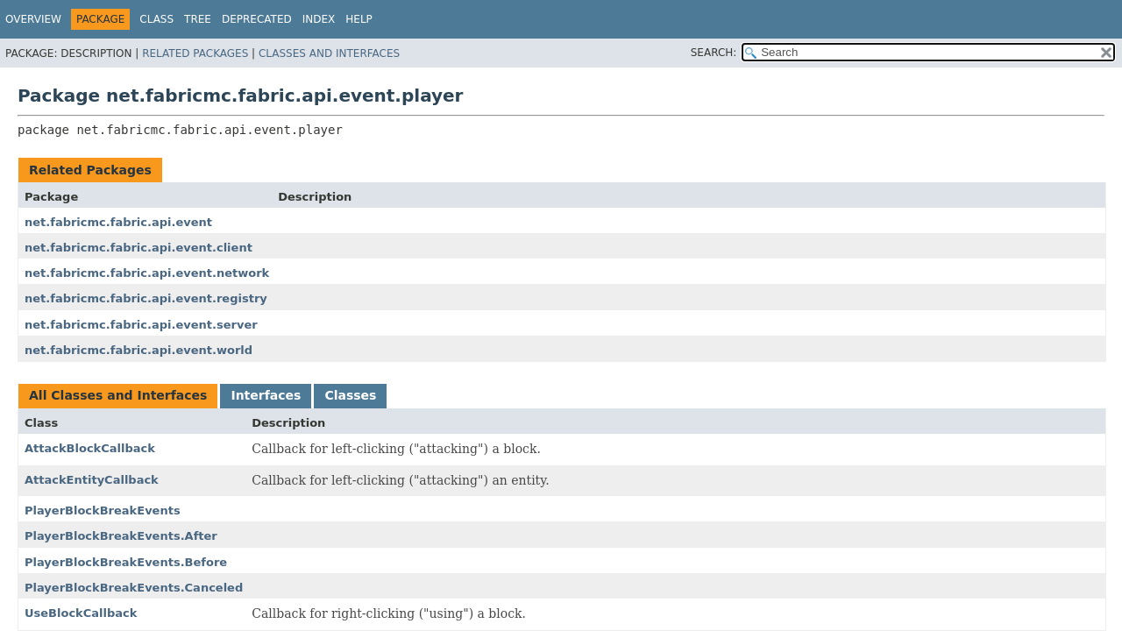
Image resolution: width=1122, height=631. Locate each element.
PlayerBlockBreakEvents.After (121, 535)
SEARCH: (714, 52)
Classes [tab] (350, 395)
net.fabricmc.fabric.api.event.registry (146, 298)
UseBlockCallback (81, 613)
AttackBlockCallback (90, 448)
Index (319, 19)
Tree (197, 19)
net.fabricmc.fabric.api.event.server (141, 324)
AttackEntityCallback (92, 479)
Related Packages (195, 53)
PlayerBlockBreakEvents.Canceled (134, 587)
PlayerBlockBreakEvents (103, 510)
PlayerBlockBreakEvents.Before (126, 562)
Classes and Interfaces (329, 53)
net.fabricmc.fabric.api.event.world (138, 350)
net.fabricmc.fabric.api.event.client (138, 247)
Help (359, 19)
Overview (33, 19)
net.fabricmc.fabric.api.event (118, 222)
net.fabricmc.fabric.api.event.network (147, 273)
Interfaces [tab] (266, 395)
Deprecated (257, 19)
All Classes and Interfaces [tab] (118, 395)
